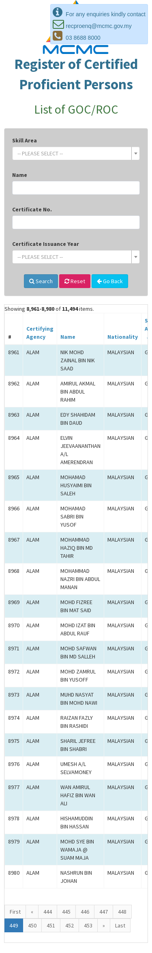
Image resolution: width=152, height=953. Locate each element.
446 (85, 911)
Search (41, 281)
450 (32, 925)
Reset (74, 281)
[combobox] (76, 153)
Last (120, 925)
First (15, 911)
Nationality (122, 336)
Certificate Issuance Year (45, 243)
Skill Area (24, 140)
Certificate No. (32, 209)
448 (122, 911)
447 (103, 911)
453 (88, 925)
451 (51, 925)
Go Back (110, 281)
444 (47, 911)
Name (19, 175)
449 (13, 925)
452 (69, 925)
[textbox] (73, 153)
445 (66, 911)
